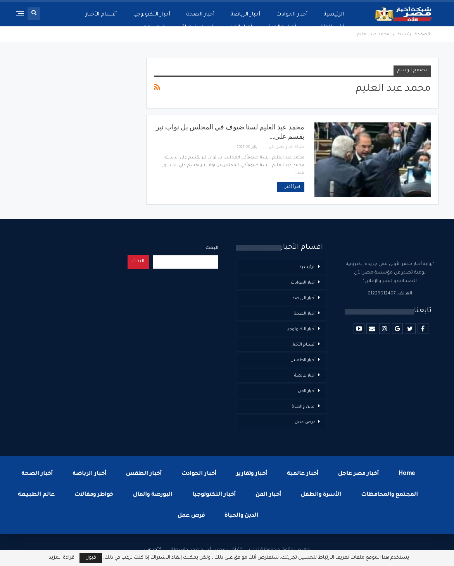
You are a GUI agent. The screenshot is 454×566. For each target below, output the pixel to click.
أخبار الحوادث (291, 14)
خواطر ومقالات (93, 495)
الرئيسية (334, 14)
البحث (211, 248)
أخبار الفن (307, 391)
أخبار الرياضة (245, 14)
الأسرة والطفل (321, 495)
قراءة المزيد (61, 558)
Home (407, 474)
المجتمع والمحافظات (389, 495)
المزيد (109, 14)
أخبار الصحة (200, 14)
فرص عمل (305, 422)
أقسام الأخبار (303, 344)
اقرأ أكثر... (290, 187)
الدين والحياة (304, 406)
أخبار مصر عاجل (358, 474)
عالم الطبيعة (36, 495)
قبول (90, 558)
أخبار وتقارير (251, 474)
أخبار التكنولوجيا (152, 14)
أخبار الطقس (303, 360)
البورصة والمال (153, 495)
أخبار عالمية (305, 375)
